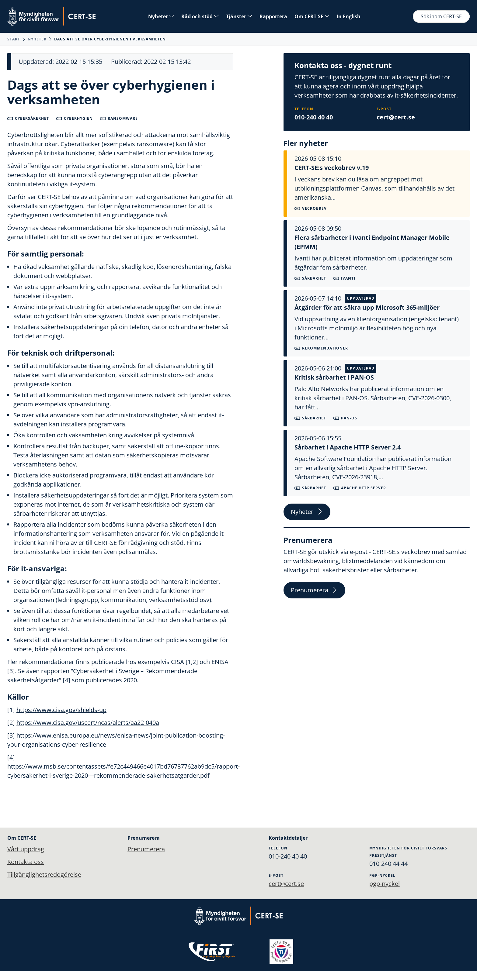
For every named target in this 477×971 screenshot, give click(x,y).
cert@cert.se (396, 117)
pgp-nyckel (384, 884)
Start (13, 39)
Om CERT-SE (311, 16)
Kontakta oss (25, 862)
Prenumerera (314, 590)
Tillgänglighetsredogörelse (44, 874)
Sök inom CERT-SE (441, 16)
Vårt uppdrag (25, 849)
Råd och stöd (200, 16)
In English (348, 16)
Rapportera (273, 16)
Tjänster (239, 16)
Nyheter (161, 16)
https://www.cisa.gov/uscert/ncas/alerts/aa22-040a (87, 722)
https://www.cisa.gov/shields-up (61, 710)
